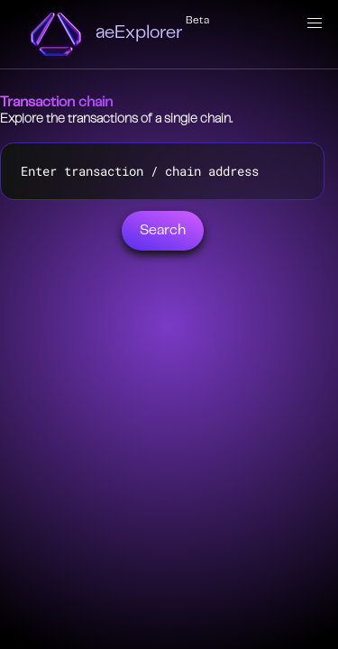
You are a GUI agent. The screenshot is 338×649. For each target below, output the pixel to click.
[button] (314, 23)
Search (163, 230)
